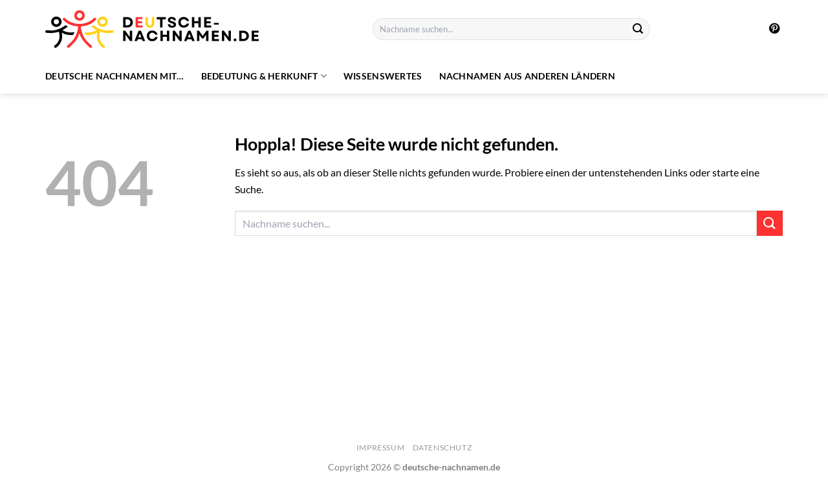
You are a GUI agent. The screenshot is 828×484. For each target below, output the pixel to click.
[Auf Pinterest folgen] (774, 29)
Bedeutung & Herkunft (264, 76)
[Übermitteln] (638, 29)
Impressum (380, 447)
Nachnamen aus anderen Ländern (527, 75)
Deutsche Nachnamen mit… (114, 75)
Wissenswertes (382, 75)
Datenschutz (442, 447)
